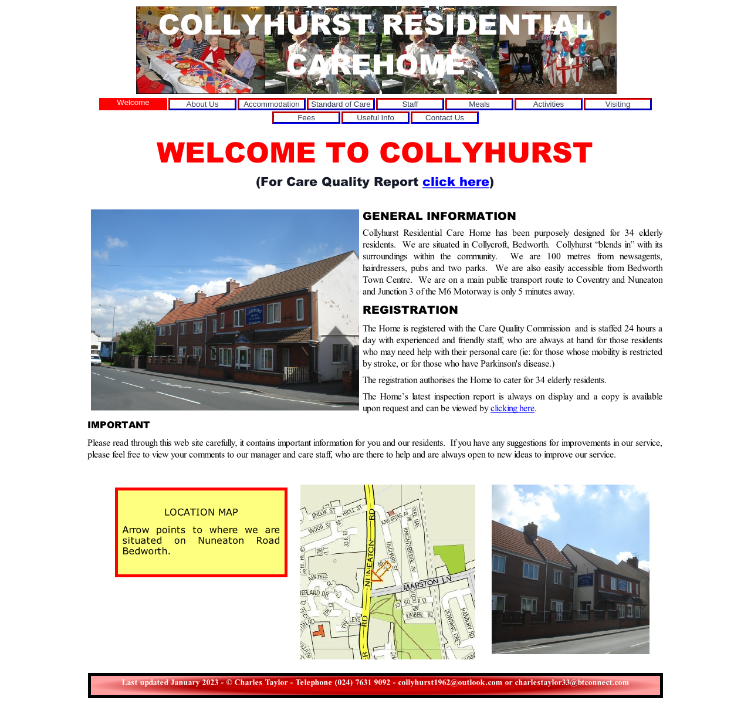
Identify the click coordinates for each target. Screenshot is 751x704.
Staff (410, 104)
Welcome (133, 102)
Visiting (618, 104)
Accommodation (271, 104)
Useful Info (375, 117)
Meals (479, 104)
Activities (548, 104)
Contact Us (444, 117)
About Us (203, 104)
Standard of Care (341, 104)
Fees (306, 117)
